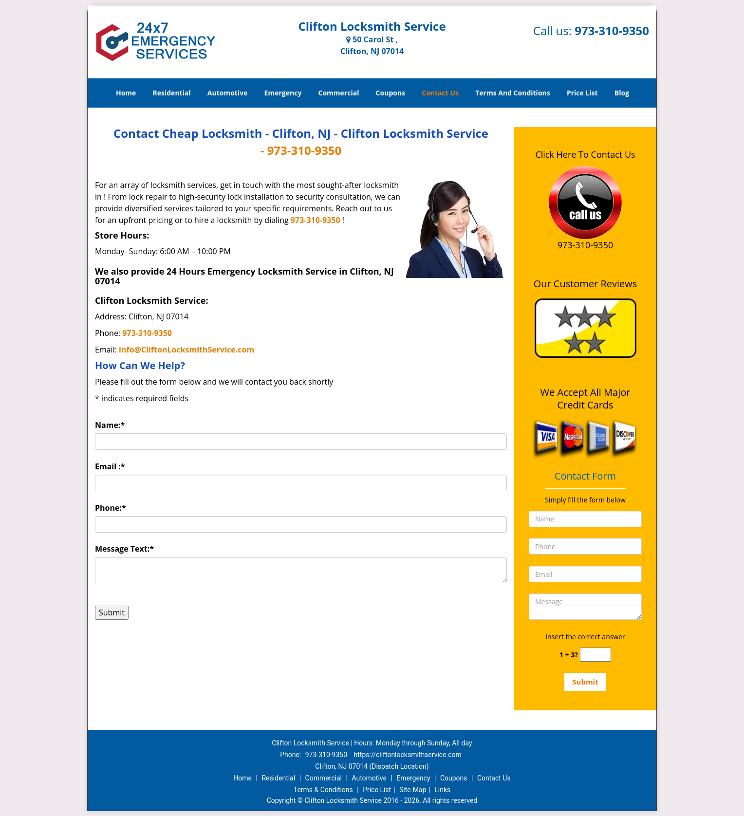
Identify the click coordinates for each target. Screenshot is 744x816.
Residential (172, 92)
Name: (110, 425)
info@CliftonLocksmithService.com (186, 349)
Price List (582, 92)
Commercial (338, 92)
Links (442, 790)
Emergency (283, 92)
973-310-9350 (612, 30)
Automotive (227, 92)
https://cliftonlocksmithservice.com (408, 755)
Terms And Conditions (512, 92)
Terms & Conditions (323, 790)
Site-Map (412, 790)
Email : (110, 466)
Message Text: (124, 548)
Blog (621, 92)
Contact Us (440, 92)
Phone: (110, 507)
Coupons (390, 92)
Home (126, 92)
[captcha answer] (595, 655)
